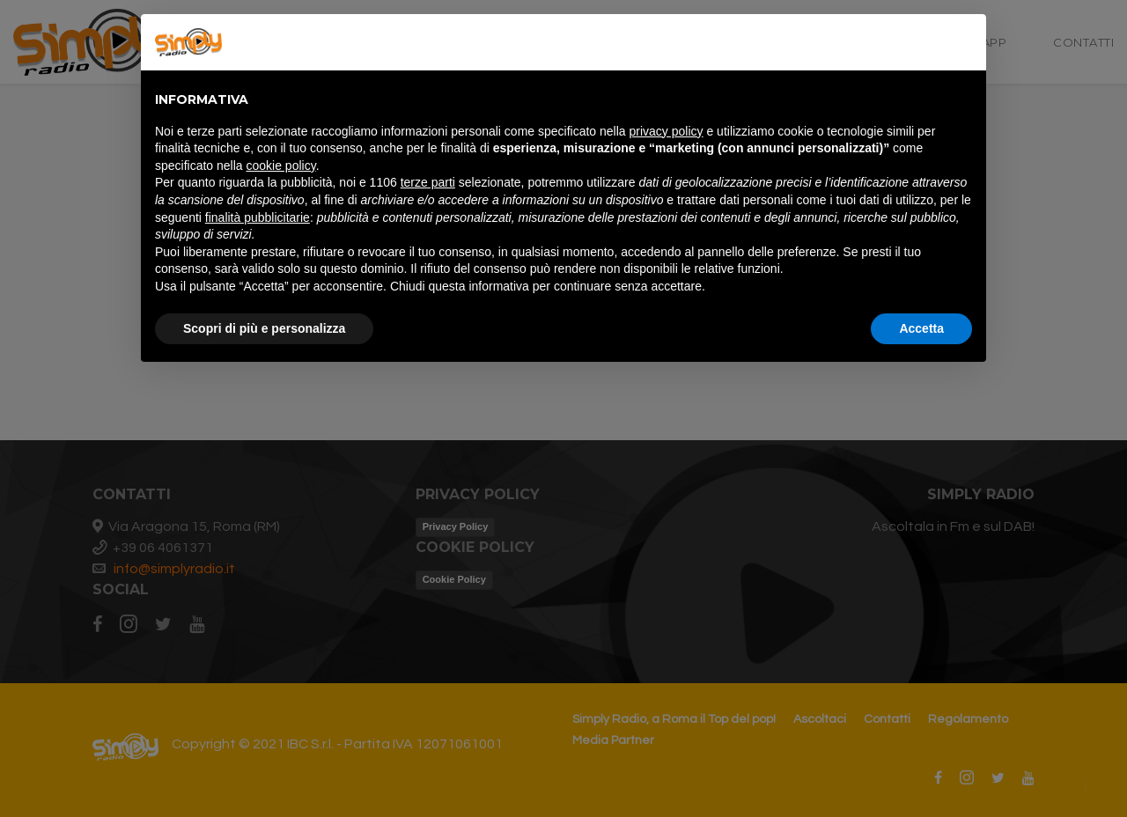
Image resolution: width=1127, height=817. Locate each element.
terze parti (428, 182)
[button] (963, 42)
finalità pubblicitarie (257, 217)
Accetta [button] (921, 328)
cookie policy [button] (281, 165)
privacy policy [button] (666, 131)
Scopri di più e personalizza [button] (264, 328)
